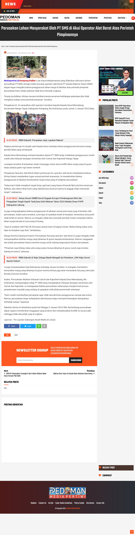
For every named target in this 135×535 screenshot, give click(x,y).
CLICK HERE (125, 93)
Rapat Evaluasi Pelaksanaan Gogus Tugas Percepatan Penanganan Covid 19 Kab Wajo (124, 147)
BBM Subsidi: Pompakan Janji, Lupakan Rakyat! (41, 140)
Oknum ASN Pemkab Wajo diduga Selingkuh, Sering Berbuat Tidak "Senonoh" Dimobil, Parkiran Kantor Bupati (123, 160)
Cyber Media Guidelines (63, 503)
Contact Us (42, 503)
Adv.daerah (102, 183)
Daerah (101, 193)
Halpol (101, 198)
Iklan (100, 203)
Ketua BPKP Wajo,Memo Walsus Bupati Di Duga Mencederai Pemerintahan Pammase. (123, 109)
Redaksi (34, 503)
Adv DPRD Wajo (104, 178)
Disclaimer (90, 503)
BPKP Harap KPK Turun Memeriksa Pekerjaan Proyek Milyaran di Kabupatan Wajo (124, 121)
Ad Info (50, 503)
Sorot (16, 335)
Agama (101, 188)
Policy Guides (79, 503)
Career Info (100, 503)
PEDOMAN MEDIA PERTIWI (73, 508)
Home (31, 18)
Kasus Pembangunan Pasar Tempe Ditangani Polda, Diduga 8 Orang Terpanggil (124, 133)
